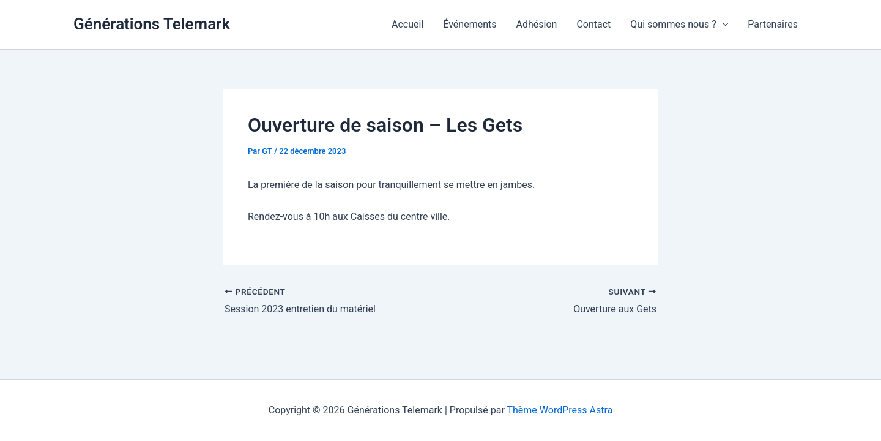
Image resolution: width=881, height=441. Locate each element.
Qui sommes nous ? (679, 24)
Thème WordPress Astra (559, 410)
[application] (722, 24)
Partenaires (773, 24)
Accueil (407, 24)
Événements (469, 24)
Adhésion (536, 24)
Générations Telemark (151, 24)
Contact (593, 24)
